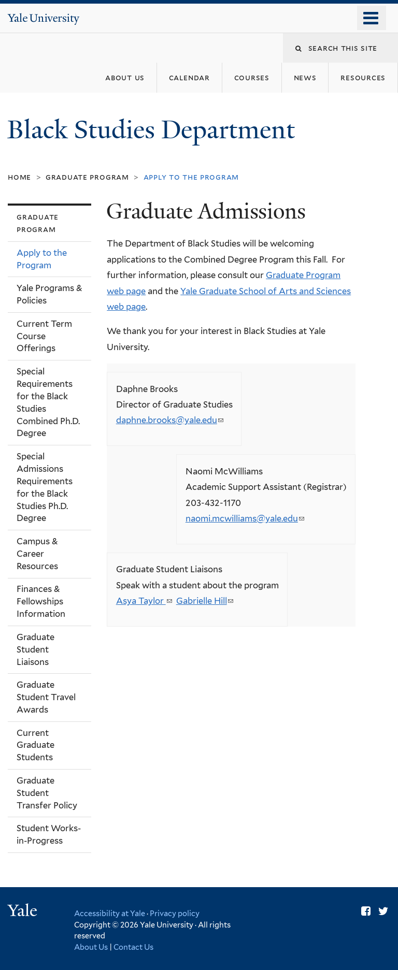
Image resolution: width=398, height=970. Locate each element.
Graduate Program (87, 177)
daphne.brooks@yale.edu (169, 420)
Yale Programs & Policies (49, 294)
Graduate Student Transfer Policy (47, 792)
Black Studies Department (154, 130)
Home (19, 177)
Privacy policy (175, 913)
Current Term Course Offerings (44, 336)
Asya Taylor (144, 601)
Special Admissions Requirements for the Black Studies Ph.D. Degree (45, 487)
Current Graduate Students (35, 745)
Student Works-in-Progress (49, 834)
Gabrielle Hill (204, 601)
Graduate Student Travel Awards (46, 697)
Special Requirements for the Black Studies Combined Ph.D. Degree (48, 402)
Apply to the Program (42, 259)
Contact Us (133, 947)
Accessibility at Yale (109, 913)
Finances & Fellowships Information (41, 601)
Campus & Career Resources (37, 553)
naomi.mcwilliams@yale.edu (245, 518)
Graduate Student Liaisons (35, 649)
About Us (91, 947)
